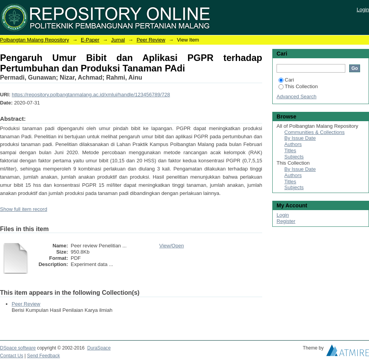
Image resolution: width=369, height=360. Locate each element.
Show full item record (23, 209)
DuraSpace (98, 348)
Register (286, 221)
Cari (286, 80)
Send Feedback (43, 355)
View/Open (171, 246)
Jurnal (118, 40)
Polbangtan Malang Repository (34, 40)
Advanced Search (297, 96)
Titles (290, 150)
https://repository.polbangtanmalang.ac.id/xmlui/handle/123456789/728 (91, 94)
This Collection (298, 86)
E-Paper (90, 40)
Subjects (294, 157)
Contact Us (11, 355)
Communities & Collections (314, 132)
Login (363, 9)
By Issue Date (300, 138)
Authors (293, 144)
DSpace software (18, 348)
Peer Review (151, 40)
